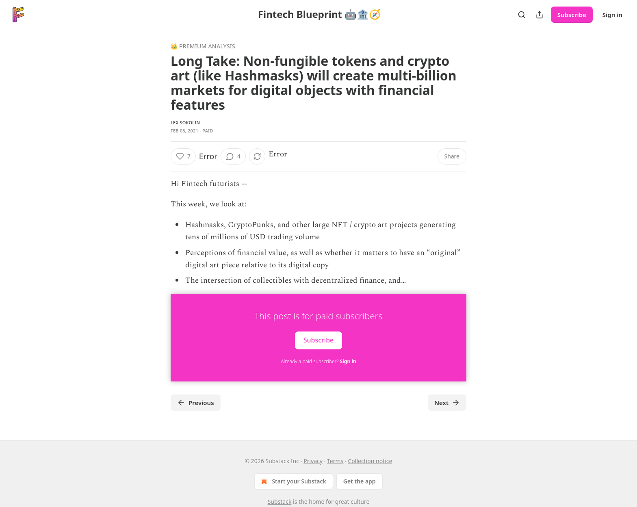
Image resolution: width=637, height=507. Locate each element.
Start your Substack (293, 481)
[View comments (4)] (233, 156)
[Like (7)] (183, 156)
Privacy (313, 461)
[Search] (522, 14)
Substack (280, 501)
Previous (195, 403)
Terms (335, 461)
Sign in (612, 15)
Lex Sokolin (185, 122)
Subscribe (571, 15)
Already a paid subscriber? (318, 361)
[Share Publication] (539, 14)
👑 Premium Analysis (203, 46)
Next (447, 403)
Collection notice (370, 461)
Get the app (359, 481)
